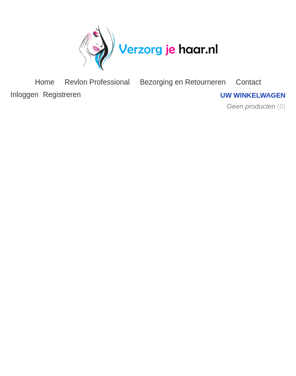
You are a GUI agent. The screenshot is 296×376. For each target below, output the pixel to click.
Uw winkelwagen (253, 95)
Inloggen (24, 94)
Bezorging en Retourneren (183, 82)
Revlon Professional (97, 82)
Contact (248, 82)
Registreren (61, 94)
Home (44, 82)
